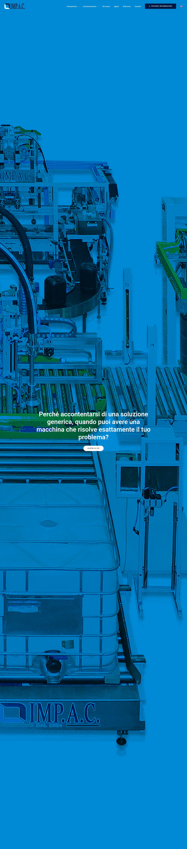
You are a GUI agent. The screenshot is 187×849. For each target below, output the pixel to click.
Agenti (116, 6)
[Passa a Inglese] (180, 6)
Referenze (127, 6)
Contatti (138, 6)
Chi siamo (106, 6)
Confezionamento (90, 6)
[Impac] (14, 6)
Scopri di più (93, 448)
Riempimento (73, 6)
